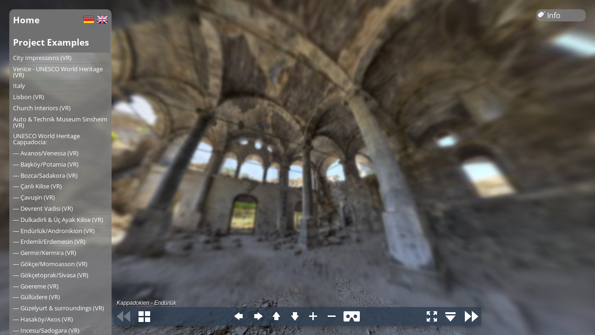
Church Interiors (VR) (42, 108)
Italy (19, 85)
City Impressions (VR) (42, 58)
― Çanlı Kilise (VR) (37, 186)
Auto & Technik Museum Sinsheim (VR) (60, 122)
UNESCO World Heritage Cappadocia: (46, 139)
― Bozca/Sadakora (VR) (45, 175)
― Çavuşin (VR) (34, 197)
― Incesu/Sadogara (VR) (46, 330)
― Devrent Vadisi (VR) (43, 208)
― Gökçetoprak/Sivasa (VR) (50, 275)
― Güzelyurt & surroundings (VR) (58, 308)
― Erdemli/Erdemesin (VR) (49, 241)
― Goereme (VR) (36, 286)
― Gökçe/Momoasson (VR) (50, 264)
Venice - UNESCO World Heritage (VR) (58, 72)
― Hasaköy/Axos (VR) (43, 319)
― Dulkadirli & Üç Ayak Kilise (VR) (58, 219)
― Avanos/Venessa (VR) (46, 153)
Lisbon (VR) (28, 97)
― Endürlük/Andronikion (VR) (54, 231)
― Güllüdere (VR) (36, 297)
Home (26, 19)
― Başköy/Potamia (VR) (46, 164)
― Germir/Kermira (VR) (44, 252)
